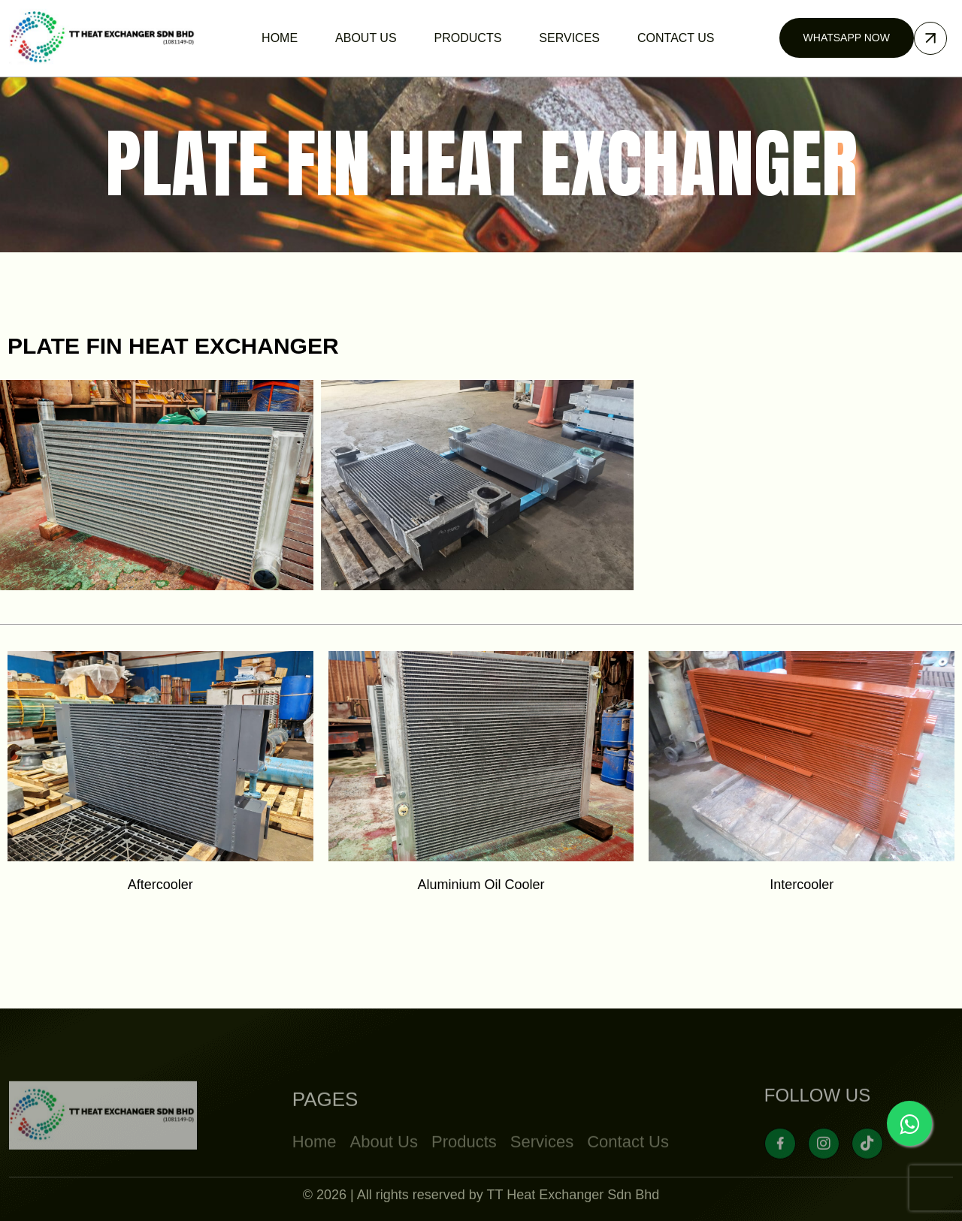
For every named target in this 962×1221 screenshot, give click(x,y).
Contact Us (628, 1172)
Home (314, 1172)
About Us (383, 1172)
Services (541, 1172)
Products (464, 1172)
